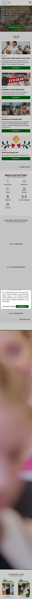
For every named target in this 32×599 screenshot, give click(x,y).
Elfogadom (22, 306)
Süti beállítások (8, 306)
